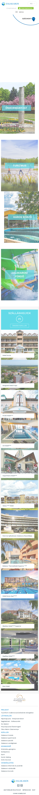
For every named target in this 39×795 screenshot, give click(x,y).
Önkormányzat (26, 8)
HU (32, 4)
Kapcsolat (12, 8)
